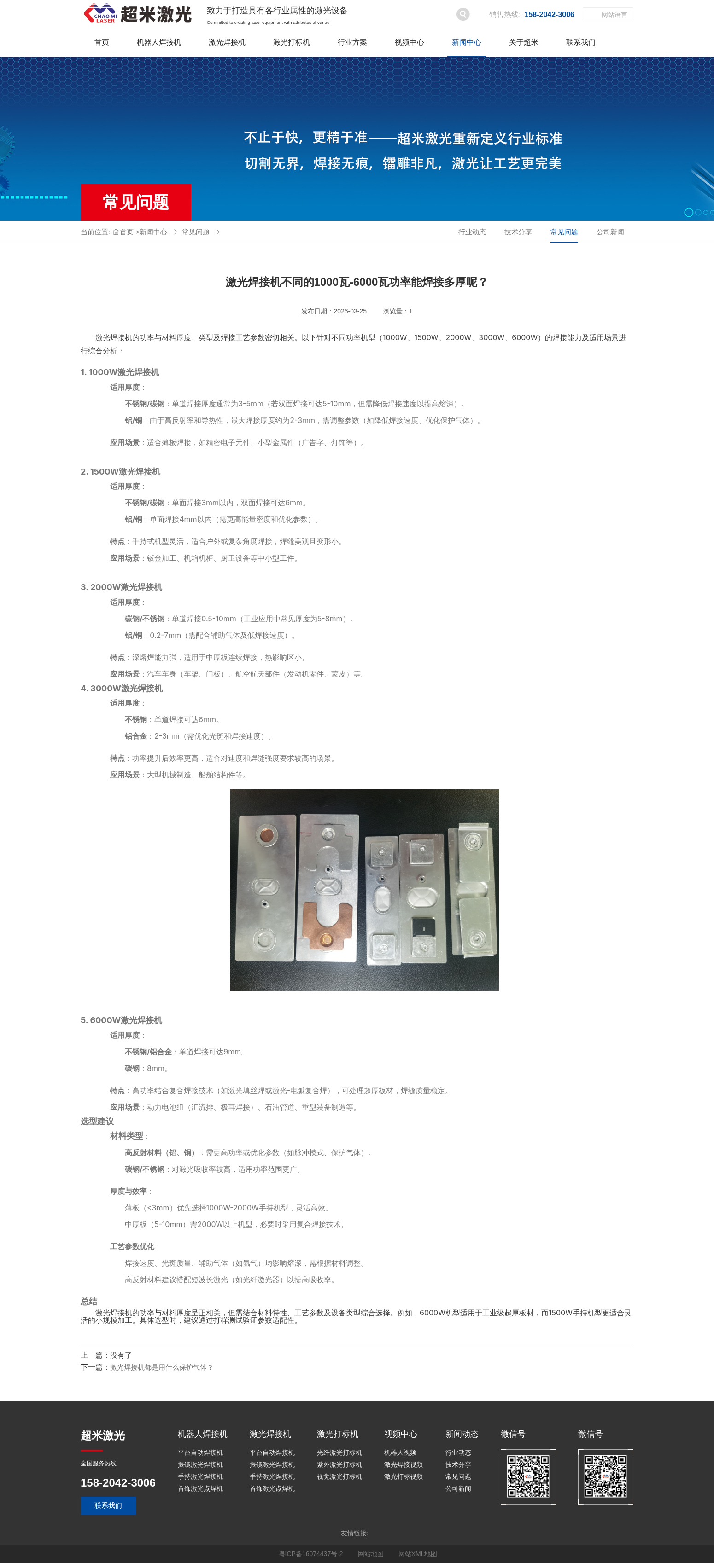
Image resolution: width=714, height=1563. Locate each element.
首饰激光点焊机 (200, 1488)
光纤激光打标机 (339, 1452)
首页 (101, 42)
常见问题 (196, 231)
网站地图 (371, 1553)
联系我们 (581, 42)
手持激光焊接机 (200, 1476)
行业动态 (472, 232)
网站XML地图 (418, 1553)
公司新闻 (610, 232)
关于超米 (523, 42)
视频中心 (409, 42)
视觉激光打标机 (339, 1476)
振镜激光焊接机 (200, 1464)
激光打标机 (291, 42)
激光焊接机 (227, 42)
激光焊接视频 (403, 1464)
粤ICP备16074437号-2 (311, 1553)
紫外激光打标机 (339, 1464)
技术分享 (518, 232)
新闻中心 (466, 42)
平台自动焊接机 (200, 1452)
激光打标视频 (403, 1476)
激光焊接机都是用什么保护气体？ (162, 1367)
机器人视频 (400, 1452)
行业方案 (352, 42)
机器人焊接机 (159, 42)
